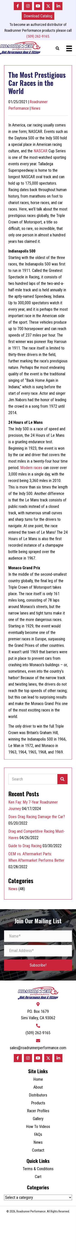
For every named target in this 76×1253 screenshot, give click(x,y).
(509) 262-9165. (38, 36)
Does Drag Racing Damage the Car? (36, 816)
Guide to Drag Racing (25, 845)
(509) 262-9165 (38, 1032)
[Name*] (38, 936)
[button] (18, 6)
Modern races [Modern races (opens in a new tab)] (31, 467)
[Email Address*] (38, 950)
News (35, 108)
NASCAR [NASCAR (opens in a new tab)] (40, 150)
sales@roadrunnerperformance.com (38, 1047)
